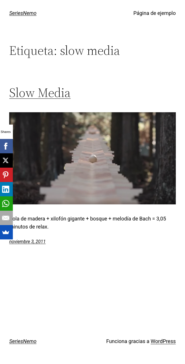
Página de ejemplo (154, 13)
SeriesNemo (22, 13)
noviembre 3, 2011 (27, 241)
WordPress (163, 341)
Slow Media (40, 93)
